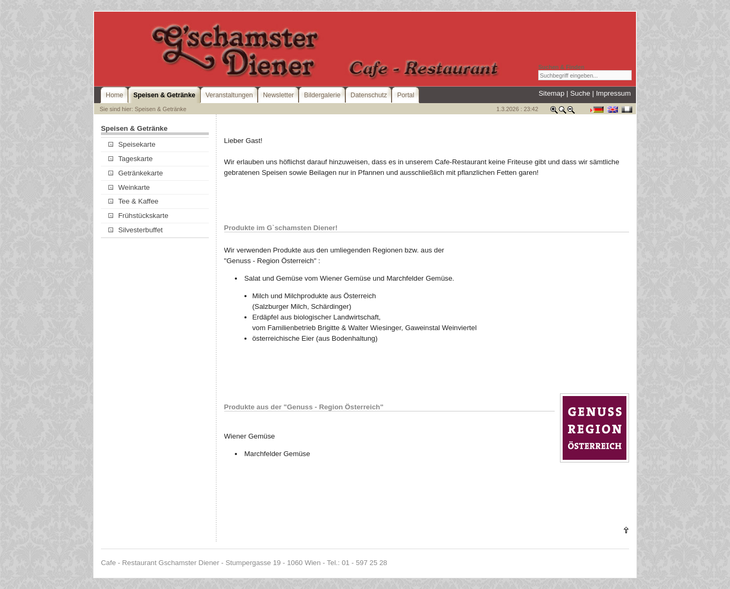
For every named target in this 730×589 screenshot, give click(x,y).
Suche (580, 93)
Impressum (613, 93)
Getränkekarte (135, 173)
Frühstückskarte (138, 216)
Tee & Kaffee (133, 201)
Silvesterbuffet (135, 230)
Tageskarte (130, 159)
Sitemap (552, 93)
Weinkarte (129, 187)
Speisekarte (131, 144)
